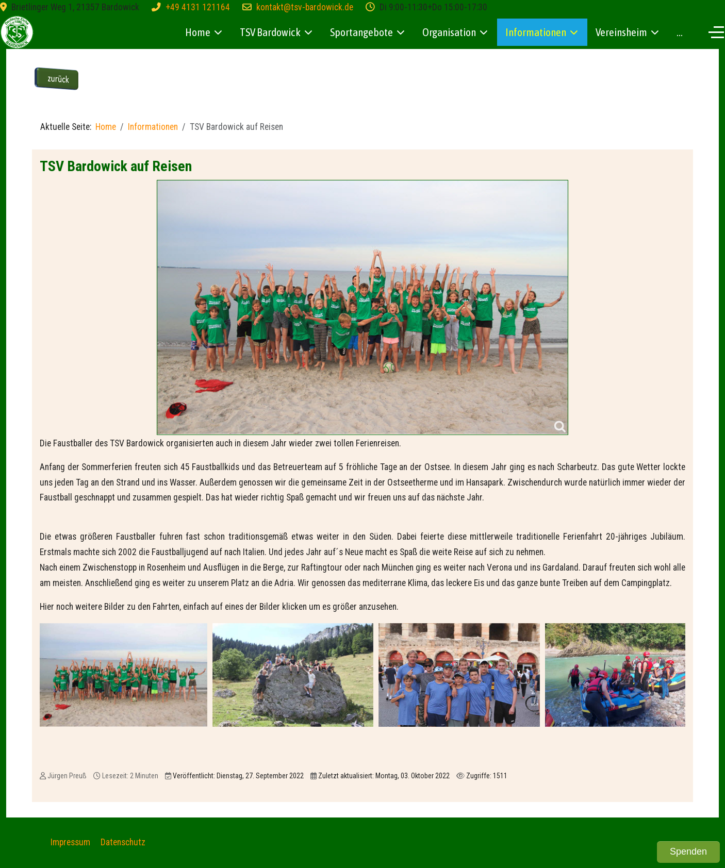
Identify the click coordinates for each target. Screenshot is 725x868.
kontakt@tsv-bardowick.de (304, 7)
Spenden (688, 851)
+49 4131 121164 (198, 7)
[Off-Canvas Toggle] (716, 32)
